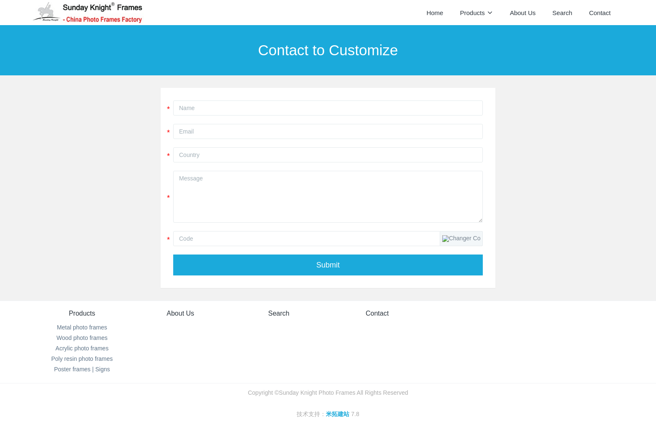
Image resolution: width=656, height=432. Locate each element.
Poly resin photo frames (82, 358)
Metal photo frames (82, 327)
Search (279, 313)
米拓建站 (338, 414)
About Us (180, 313)
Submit (328, 265)
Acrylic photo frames (82, 348)
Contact (377, 313)
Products (82, 313)
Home (434, 12)
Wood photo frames (82, 337)
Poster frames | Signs (82, 369)
